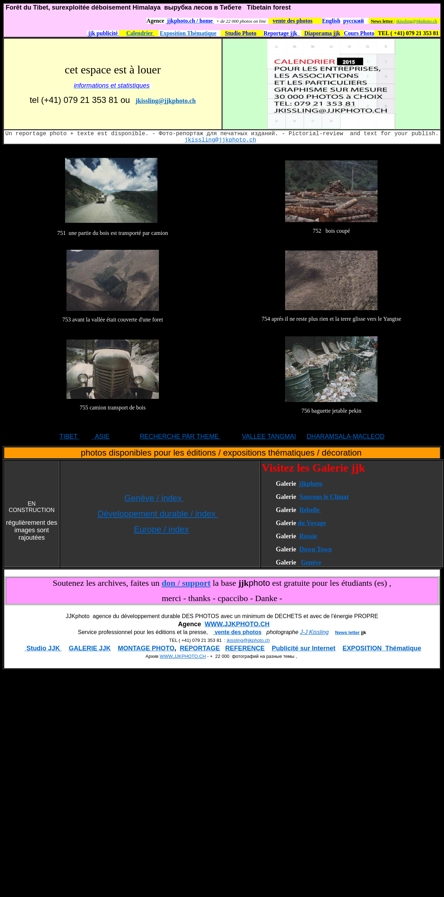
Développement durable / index (157, 513)
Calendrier (140, 33)
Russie (308, 536)
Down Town (315, 549)
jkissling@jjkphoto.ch (416, 21)
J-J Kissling (314, 632)
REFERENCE (245, 648)
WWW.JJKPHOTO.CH (237, 624)
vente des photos (237, 632)
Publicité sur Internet (304, 648)
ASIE (100, 436)
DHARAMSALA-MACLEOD (346, 436)
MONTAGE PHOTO (146, 648)
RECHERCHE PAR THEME (180, 436)
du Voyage (312, 523)
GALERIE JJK (90, 648)
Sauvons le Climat (324, 496)
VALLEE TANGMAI (269, 436)
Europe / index (161, 529)
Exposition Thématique (188, 33)
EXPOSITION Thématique (382, 648)
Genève (311, 562)
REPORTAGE (200, 648)
